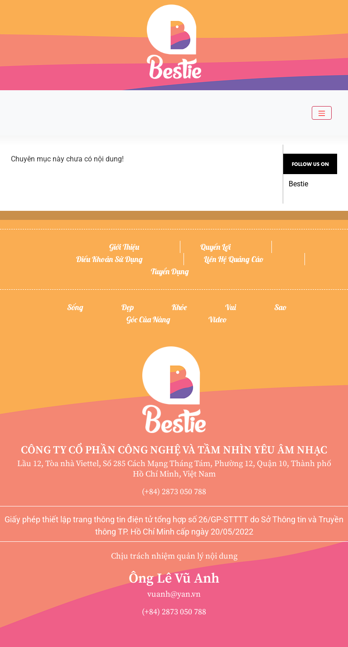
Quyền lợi (215, 247)
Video (217, 319)
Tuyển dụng (170, 271)
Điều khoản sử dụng (109, 259)
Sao (280, 307)
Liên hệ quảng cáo (234, 259)
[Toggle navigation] (322, 113)
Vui (230, 307)
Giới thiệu (124, 247)
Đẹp (127, 307)
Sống (75, 307)
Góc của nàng (148, 319)
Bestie (298, 184)
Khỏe (179, 307)
